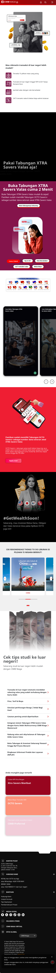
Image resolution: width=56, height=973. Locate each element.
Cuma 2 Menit (13, 261)
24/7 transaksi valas (21, 266)
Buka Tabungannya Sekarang (28, 205)
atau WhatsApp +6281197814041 (12, 881)
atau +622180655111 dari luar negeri (14, 887)
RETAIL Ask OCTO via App (10, 879)
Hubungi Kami (6, 896)
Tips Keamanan (6, 902)
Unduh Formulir (6, 899)
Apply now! (13, 461)
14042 (8, 884)
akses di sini (21, 954)
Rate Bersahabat (42, 261)
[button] (45, 2)
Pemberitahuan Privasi (9, 905)
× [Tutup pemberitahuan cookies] (51, 956)
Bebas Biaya (38, 266)
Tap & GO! (27, 261)
